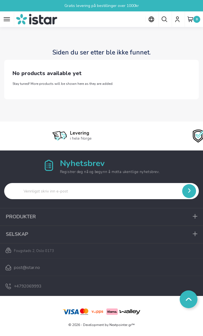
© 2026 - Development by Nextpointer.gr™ (101, 325)
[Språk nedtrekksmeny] (151, 19)
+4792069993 (27, 286)
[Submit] (189, 191)
